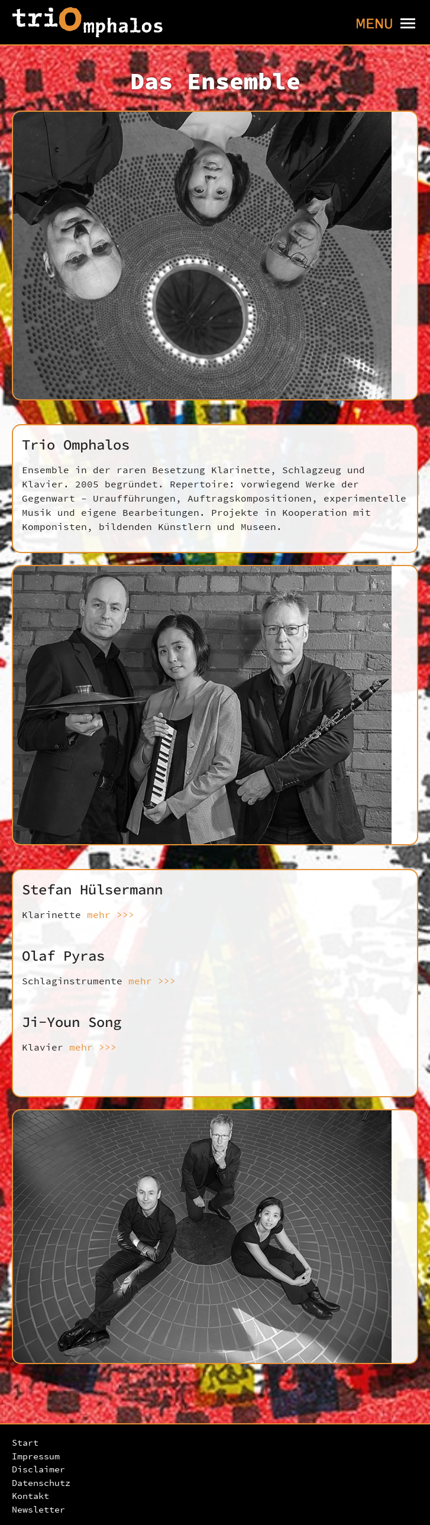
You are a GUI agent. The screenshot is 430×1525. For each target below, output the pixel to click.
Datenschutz (41, 1482)
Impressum (36, 1456)
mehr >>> (110, 914)
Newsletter (38, 1509)
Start (25, 1442)
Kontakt (30, 1495)
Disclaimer (38, 1469)
